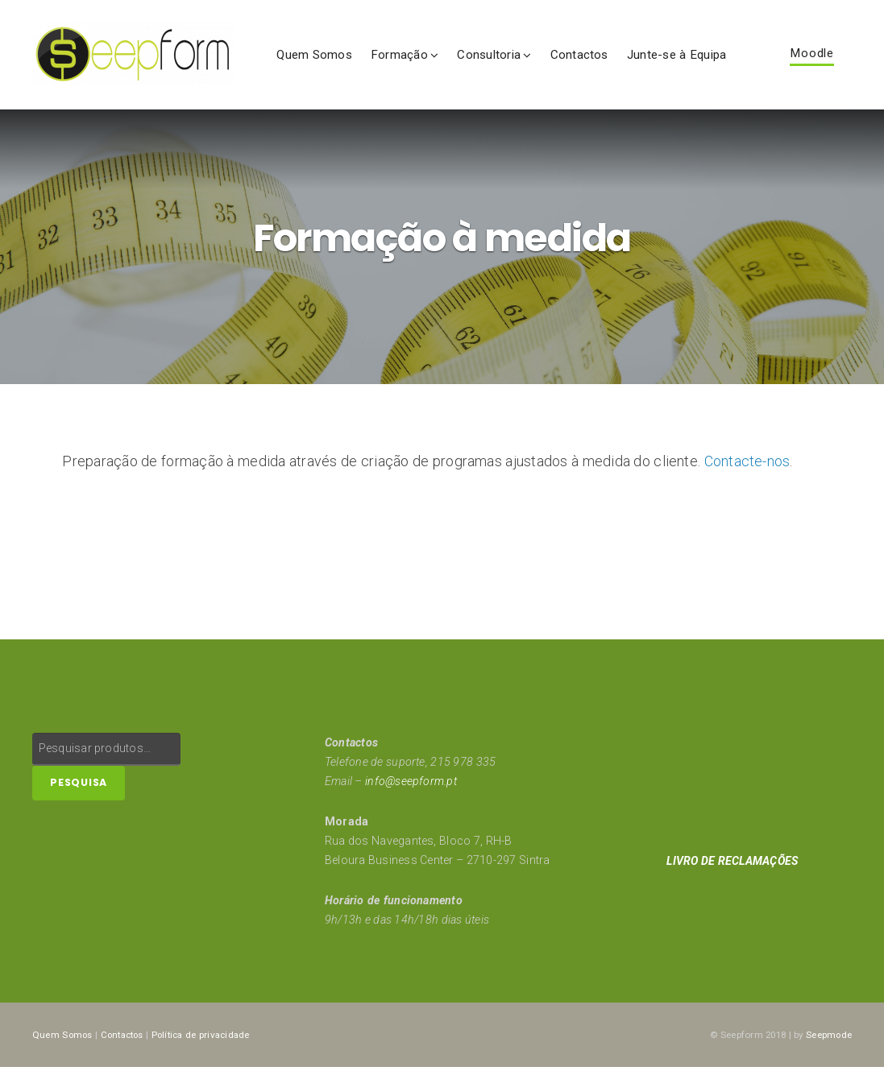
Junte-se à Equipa (676, 55)
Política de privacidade (208, 1037)
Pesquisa (78, 786)
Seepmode (828, 1037)
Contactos (579, 55)
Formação (399, 55)
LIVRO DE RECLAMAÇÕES (733, 864)
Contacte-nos (747, 465)
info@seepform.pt (411, 784)
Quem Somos (314, 55)
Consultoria (489, 55)
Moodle (812, 54)
